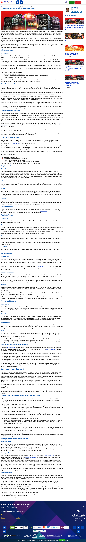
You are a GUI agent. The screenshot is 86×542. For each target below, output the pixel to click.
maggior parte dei (11, 347)
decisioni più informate (30, 457)
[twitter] (78, 531)
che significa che (42, 266)
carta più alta (16, 143)
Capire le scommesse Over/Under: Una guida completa (72, 83)
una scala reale (43, 211)
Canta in (78, 1)
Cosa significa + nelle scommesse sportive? (71, 54)
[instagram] (82, 527)
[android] (17, 2)
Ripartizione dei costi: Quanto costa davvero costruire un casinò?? (74, 68)
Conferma (62, 540)
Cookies (18, 518)
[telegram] (78, 527)
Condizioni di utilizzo (6, 521)
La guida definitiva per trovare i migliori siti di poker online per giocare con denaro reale (74, 27)
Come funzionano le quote (73, 41)
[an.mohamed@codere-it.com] (81, 12)
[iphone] (21, 2)
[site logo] (7, 2)
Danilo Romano (74, 7)
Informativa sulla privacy (22, 514)
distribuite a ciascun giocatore (32, 260)
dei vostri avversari (49, 455)
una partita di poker (50, 349)
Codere (2, 70)
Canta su (71, 1)
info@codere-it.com (79, 518)
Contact (3, 518)
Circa (2, 514)
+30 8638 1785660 (79, 520)
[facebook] (74, 527)
